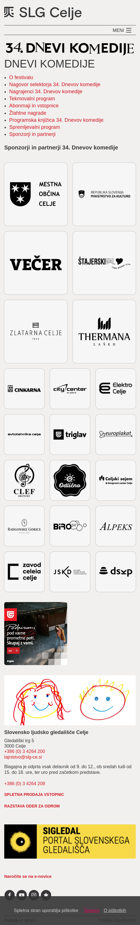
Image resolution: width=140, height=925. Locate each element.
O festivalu (21, 77)
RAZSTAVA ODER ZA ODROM (32, 806)
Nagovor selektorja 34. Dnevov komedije (54, 84)
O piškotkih (115, 910)
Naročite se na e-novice (28, 876)
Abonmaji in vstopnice (34, 105)
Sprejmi (91, 910)
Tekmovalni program (32, 98)
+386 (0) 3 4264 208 (24, 783)
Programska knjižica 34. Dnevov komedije (56, 120)
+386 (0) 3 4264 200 (24, 751)
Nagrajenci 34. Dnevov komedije (45, 91)
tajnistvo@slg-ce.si (23, 757)
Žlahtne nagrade (27, 113)
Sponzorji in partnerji (32, 134)
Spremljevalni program (34, 127)
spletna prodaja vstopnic (34, 794)
